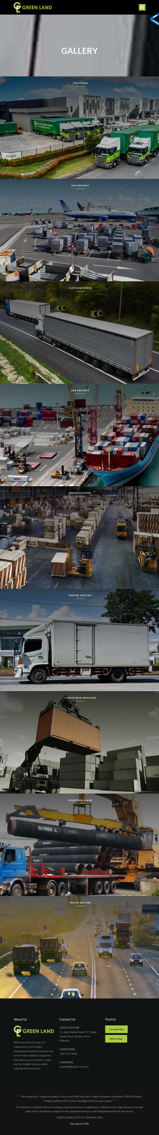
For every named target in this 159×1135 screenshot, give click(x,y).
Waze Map (116, 1038)
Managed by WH (79, 1123)
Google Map (116, 1029)
